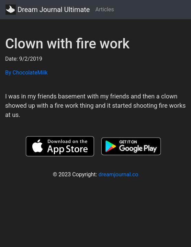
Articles (104, 9)
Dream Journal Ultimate (47, 9)
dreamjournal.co (118, 174)
